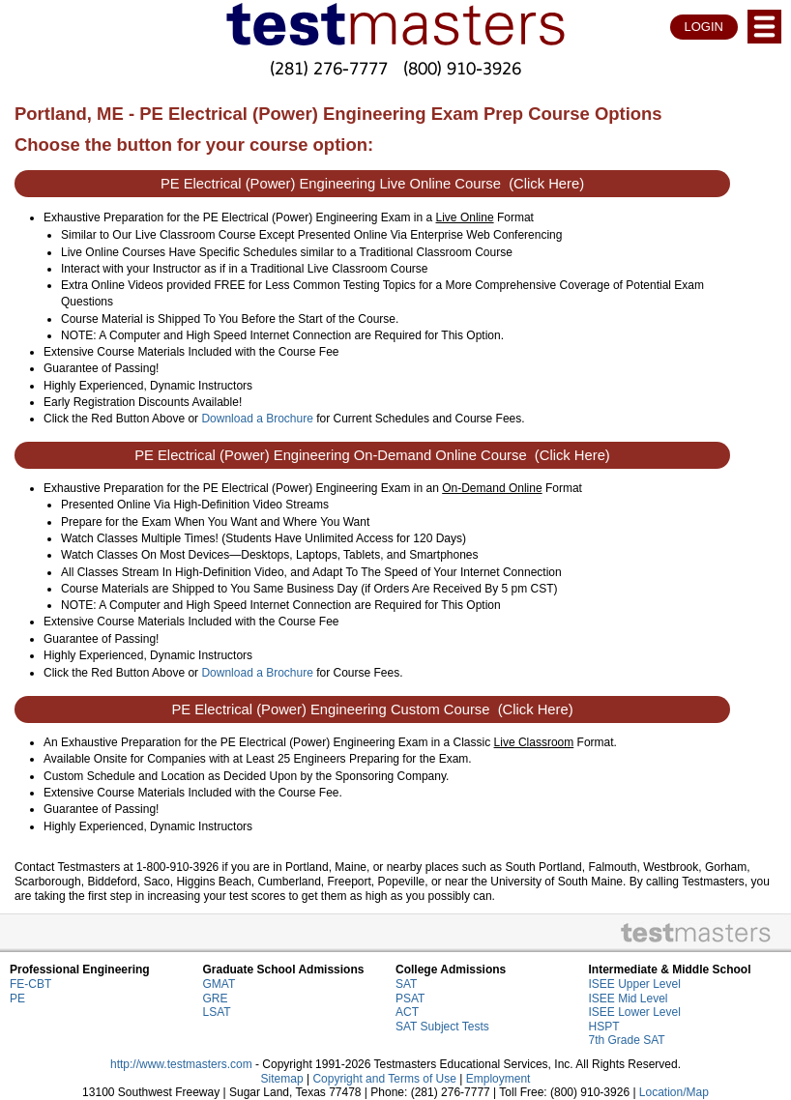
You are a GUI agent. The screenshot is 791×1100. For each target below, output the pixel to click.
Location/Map (674, 1092)
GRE (215, 998)
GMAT (219, 984)
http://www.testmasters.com (181, 1064)
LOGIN (704, 26)
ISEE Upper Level (635, 984)
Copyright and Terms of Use (384, 1079)
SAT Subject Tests (442, 1026)
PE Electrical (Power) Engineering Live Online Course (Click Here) (372, 183)
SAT (406, 984)
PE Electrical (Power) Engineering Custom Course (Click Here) (371, 709)
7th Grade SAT (627, 1040)
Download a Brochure (256, 418)
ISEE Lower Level (635, 1012)
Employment (498, 1079)
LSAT (217, 1012)
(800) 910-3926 (462, 68)
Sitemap (282, 1079)
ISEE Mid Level (628, 998)
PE (17, 998)
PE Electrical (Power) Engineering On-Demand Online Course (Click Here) (372, 455)
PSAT (410, 998)
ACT (407, 1012)
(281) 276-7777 (329, 68)
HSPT (604, 1026)
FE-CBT (30, 984)
